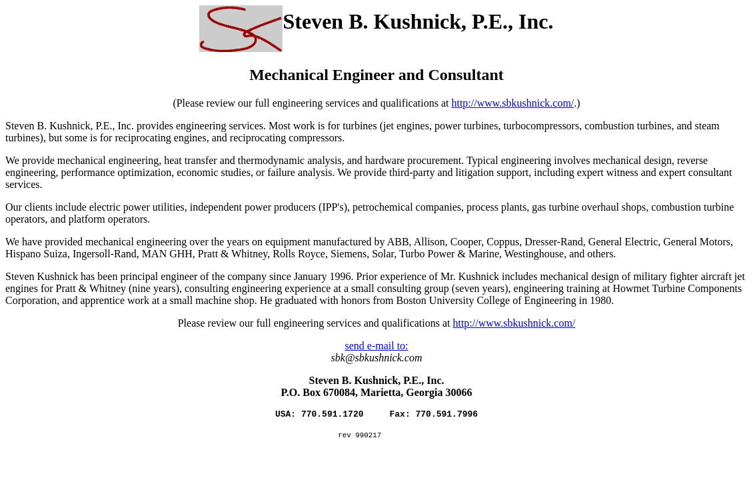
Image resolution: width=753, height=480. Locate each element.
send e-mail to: (376, 345)
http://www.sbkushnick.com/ (512, 103)
